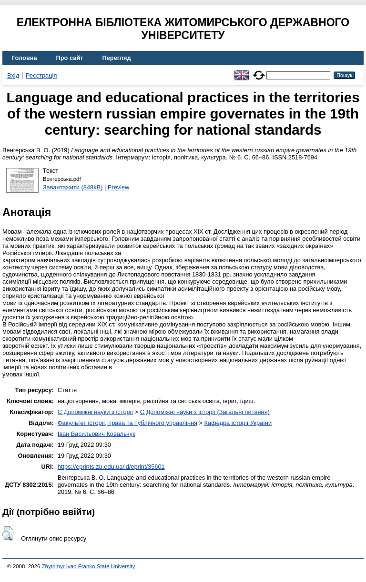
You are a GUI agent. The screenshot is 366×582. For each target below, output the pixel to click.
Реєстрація (41, 75)
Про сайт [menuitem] (69, 57)
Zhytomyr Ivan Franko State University (88, 566)
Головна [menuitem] (24, 57)
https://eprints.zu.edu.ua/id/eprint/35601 (111, 466)
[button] (7, 533)
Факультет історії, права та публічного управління (127, 422)
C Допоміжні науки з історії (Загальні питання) (205, 411)
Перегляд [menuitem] (116, 57)
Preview (119, 187)
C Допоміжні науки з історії (95, 411)
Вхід (13, 75)
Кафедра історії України (238, 422)
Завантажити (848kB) (73, 187)
